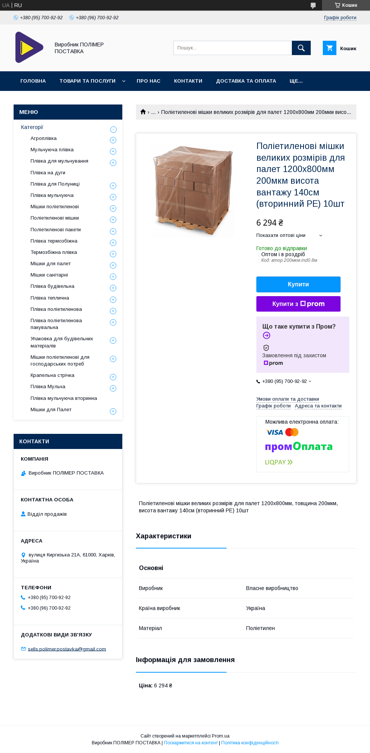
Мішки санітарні (49, 275)
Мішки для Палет (51, 409)
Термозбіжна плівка (54, 252)
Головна (33, 81)
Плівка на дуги (48, 172)
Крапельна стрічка (52, 375)
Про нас (148, 81)
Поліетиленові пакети (56, 229)
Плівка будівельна (52, 286)
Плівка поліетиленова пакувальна (56, 324)
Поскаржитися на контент (191, 742)
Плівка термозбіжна (54, 241)
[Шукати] (301, 48)
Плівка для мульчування (59, 161)
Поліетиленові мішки (55, 218)
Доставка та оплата (246, 81)
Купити (298, 284)
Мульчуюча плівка (52, 149)
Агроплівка (44, 138)
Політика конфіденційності (250, 742)
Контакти (188, 81)
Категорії (32, 127)
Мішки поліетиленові (55, 206)
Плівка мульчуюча (52, 195)
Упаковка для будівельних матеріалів (62, 342)
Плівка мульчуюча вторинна (64, 398)
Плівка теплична (50, 298)
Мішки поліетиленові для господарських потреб (60, 360)
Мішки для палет (51, 263)
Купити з (298, 304)
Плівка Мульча (48, 386)
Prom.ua (221, 736)
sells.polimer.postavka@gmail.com (67, 649)
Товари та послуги (87, 81)
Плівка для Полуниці (55, 184)
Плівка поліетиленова (56, 309)
